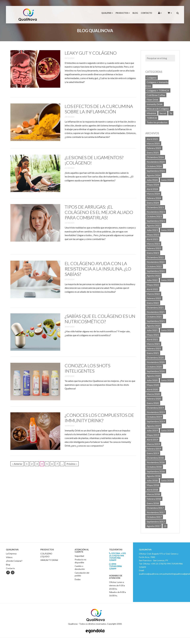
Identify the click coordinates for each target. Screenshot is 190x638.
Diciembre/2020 (155, 357)
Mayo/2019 (153, 434)
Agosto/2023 (153, 225)
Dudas (78, 579)
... (62, 463)
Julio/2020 (152, 380)
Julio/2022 (152, 280)
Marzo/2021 (153, 343)
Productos (123, 13)
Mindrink (151, 113)
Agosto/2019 (153, 425)
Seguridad (79, 556)
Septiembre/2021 (156, 321)
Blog (135, 13)
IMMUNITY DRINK (49, 560)
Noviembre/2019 (156, 412)
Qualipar (107, 13)
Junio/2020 (167, 380)
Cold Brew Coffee (156, 95)
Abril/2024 (152, 189)
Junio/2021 (167, 330)
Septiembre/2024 (156, 170)
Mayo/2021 (153, 334)
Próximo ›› (71, 463)
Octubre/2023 (154, 216)
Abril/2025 (152, 139)
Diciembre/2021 (155, 307)
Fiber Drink (152, 99)
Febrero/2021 (154, 348)
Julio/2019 (152, 430)
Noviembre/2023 (156, 211)
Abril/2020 (152, 389)
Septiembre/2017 (156, 521)
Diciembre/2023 (155, 207)
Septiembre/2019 (156, 421)
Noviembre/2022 (156, 261)
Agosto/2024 (153, 175)
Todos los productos (157, 122)
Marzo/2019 (153, 444)
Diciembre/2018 (155, 457)
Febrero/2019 (154, 448)
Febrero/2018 (154, 498)
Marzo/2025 (153, 143)
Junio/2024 (167, 179)
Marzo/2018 (153, 494)
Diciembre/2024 (155, 157)
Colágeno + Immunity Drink (156, 84)
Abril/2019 (152, 439)
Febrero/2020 (154, 398)
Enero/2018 (153, 503)
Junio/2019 (167, 430)
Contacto (146, 13)
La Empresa (11, 553)
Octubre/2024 (154, 166)
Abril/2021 (152, 339)
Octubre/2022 (154, 266)
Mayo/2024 (153, 184)
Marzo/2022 (153, 293)
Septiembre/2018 (156, 471)
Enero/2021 (153, 353)
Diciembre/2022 (155, 257)
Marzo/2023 (153, 243)
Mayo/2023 (153, 234)
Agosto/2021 (153, 325)
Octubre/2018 (154, 466)
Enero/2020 (153, 403)
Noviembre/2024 (156, 161)
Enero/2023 (153, 252)
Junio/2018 (167, 480)
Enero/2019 (153, 453)
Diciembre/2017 (155, 507)
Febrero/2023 (154, 248)
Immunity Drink (155, 104)
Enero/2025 (153, 152)
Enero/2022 (153, 302)
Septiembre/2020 (156, 371)
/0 (165, 526)
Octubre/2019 (154, 416)
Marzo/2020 (153, 394)
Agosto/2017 (153, 526)
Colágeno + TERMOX (158, 90)
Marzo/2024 (153, 193)
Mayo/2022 (153, 284)
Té (171, 113)
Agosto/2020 (153, 375)
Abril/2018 (152, 489)
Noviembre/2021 (156, 312)
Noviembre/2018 (156, 462)
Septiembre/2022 (156, 271)
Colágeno (151, 77)
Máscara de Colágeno (158, 108)
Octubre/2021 (154, 316)
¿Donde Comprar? (14, 561)
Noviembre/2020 (156, 362)
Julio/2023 (152, 230)
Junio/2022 (167, 280)
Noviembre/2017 (156, 512)
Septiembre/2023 (156, 220)
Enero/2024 (153, 202)
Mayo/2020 (153, 384)
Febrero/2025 (154, 148)
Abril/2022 (152, 289)
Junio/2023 (167, 230)
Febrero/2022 (154, 298)
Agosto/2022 (153, 275)
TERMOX (152, 117)
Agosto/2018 (153, 476)
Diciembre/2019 (155, 407)
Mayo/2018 (153, 485)
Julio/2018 (152, 480)
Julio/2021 (152, 330)
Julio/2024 (152, 179)
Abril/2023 (152, 239)
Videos (9, 557)
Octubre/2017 (154, 516)
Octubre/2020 (154, 366)
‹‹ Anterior (17, 463)
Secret (163, 113)
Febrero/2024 (154, 198)
